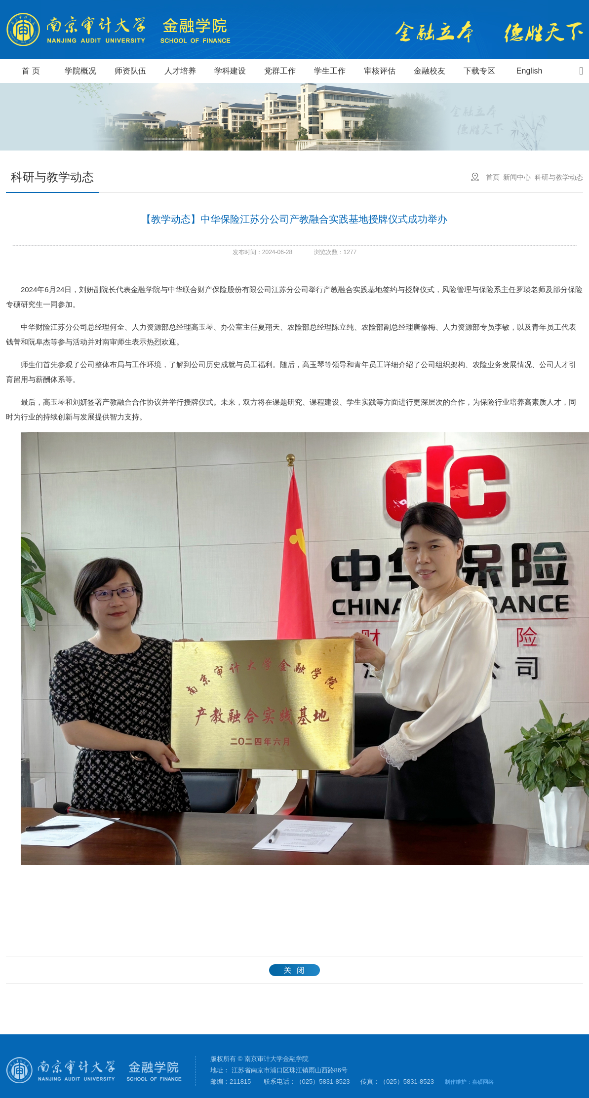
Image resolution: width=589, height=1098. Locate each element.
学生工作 (330, 71)
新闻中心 (517, 177)
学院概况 (80, 71)
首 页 (30, 71)
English (529, 71)
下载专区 (479, 71)
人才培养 (180, 71)
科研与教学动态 (559, 177)
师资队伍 (130, 71)
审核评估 (379, 71)
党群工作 (280, 71)
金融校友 (429, 71)
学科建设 (230, 71)
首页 (493, 177)
